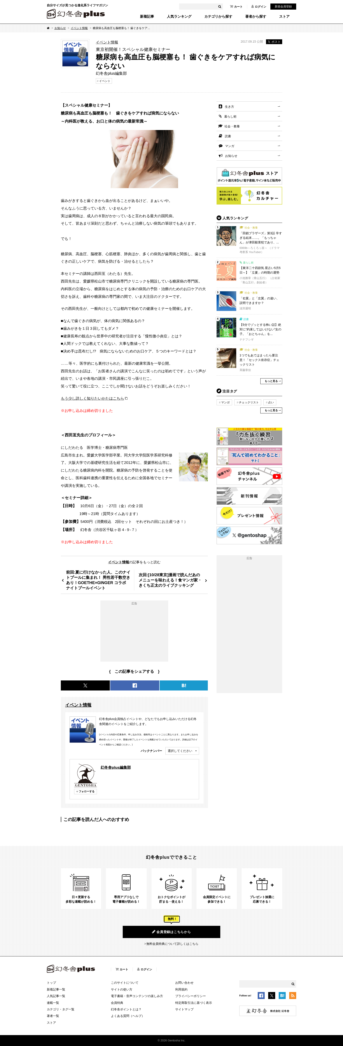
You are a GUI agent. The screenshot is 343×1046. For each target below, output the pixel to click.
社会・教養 (232, 126)
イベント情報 (79, 28)
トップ (51, 982)
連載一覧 (53, 1002)
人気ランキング (179, 16)
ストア (284, 16)
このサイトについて (124, 982)
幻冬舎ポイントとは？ (126, 1009)
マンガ (229, 146)
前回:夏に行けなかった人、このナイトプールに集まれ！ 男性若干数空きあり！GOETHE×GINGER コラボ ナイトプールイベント (98, 580)
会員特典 (117, 1002)
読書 (228, 136)
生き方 (229, 106)
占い (271, 402)
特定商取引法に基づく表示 (193, 1002)
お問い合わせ (184, 982)
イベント (104, 81)
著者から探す (255, 16)
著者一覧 (53, 1016)
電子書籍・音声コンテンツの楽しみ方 (137, 996)
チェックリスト (249, 402)
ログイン (258, 6)
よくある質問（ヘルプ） (128, 1016)
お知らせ (60, 28)
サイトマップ (184, 1009)
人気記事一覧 (56, 996)
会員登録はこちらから (171, 932)
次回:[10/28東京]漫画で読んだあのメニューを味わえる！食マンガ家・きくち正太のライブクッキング (170, 580)
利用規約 (181, 989)
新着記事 (147, 16)
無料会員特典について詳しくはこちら (172, 943)
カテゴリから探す (218, 16)
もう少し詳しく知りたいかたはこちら (92, 398)
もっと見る (271, 381)
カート (236, 6)
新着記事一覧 (56, 989)
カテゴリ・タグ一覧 (60, 1009)
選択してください (180, 751)
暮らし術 (230, 116)
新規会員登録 (283, 6)
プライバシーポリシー (190, 996)
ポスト (274, 41)
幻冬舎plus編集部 (116, 767)
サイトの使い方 (121, 989)
